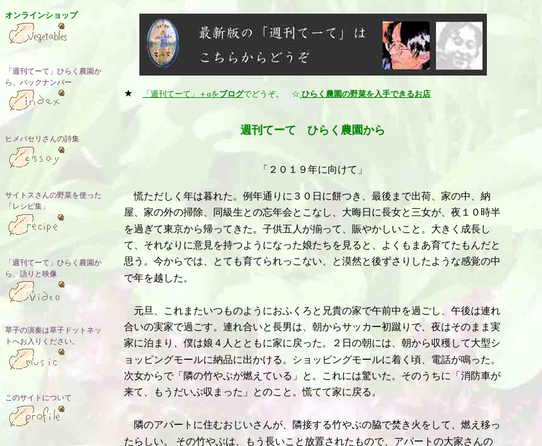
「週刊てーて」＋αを (192, 93)
